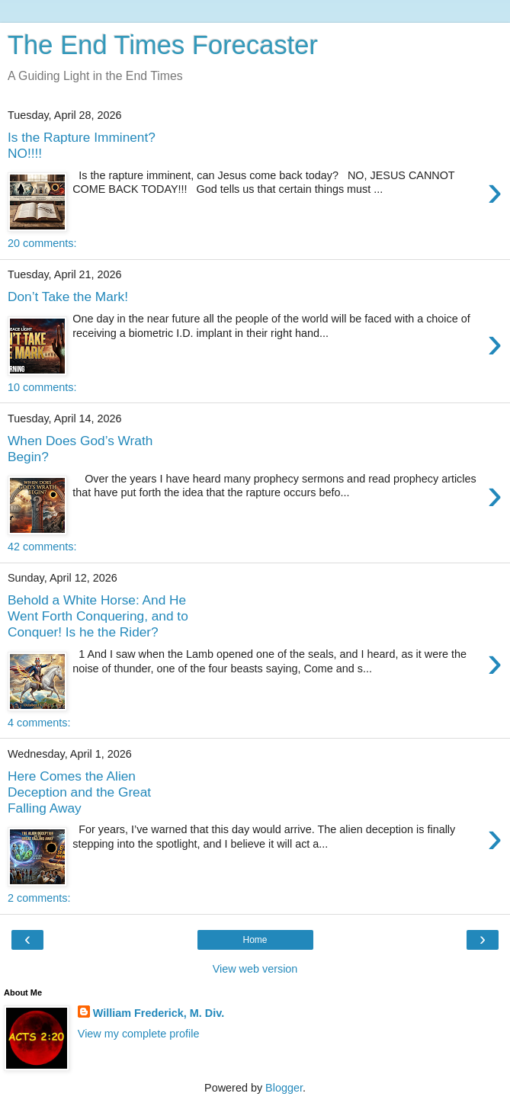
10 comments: (42, 387)
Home (254, 940)
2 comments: (39, 898)
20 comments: (42, 243)
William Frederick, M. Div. (158, 1013)
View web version (255, 969)
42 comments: (42, 546)
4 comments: (39, 723)
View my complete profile (139, 1034)
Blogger (284, 1088)
